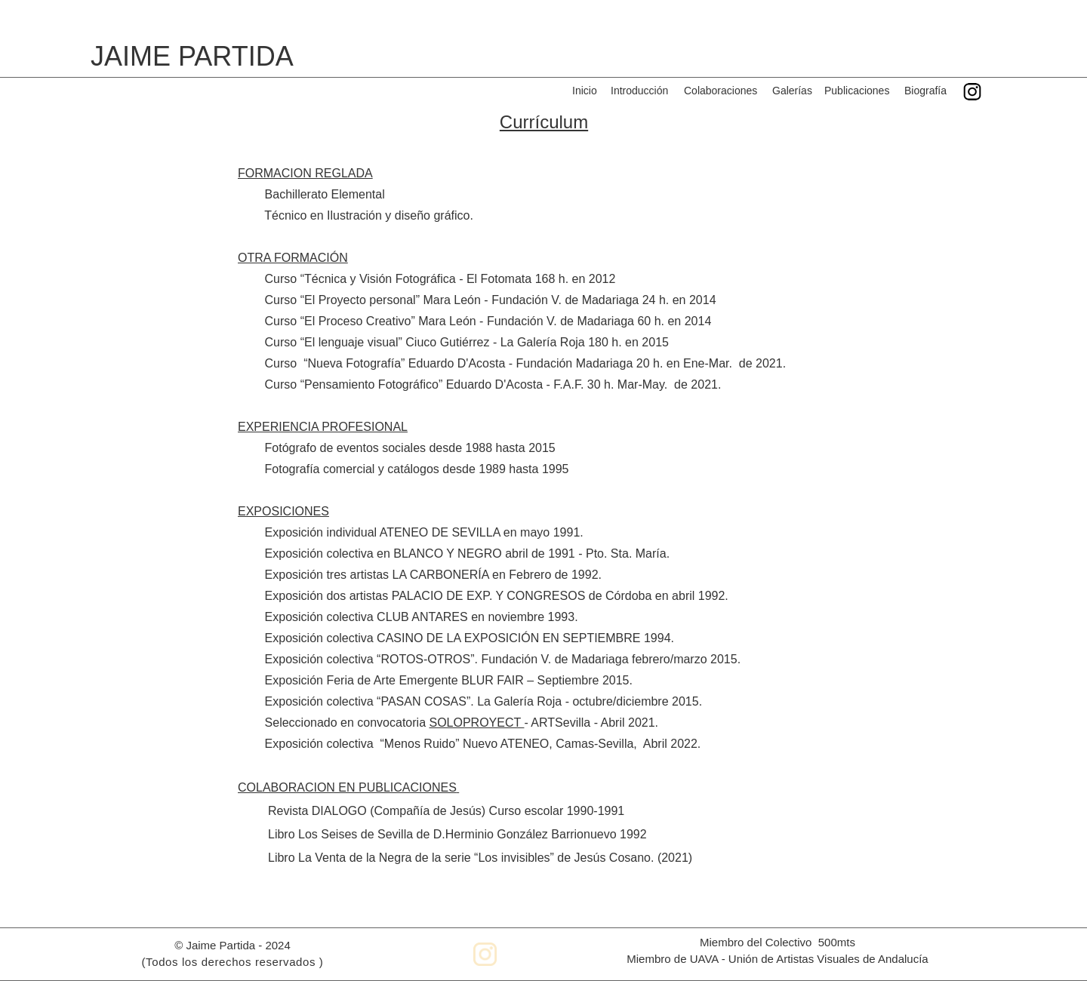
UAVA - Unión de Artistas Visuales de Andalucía (809, 958)
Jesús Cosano (612, 857)
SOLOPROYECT (475, 722)
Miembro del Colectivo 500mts (777, 942)
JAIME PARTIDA (192, 56)
